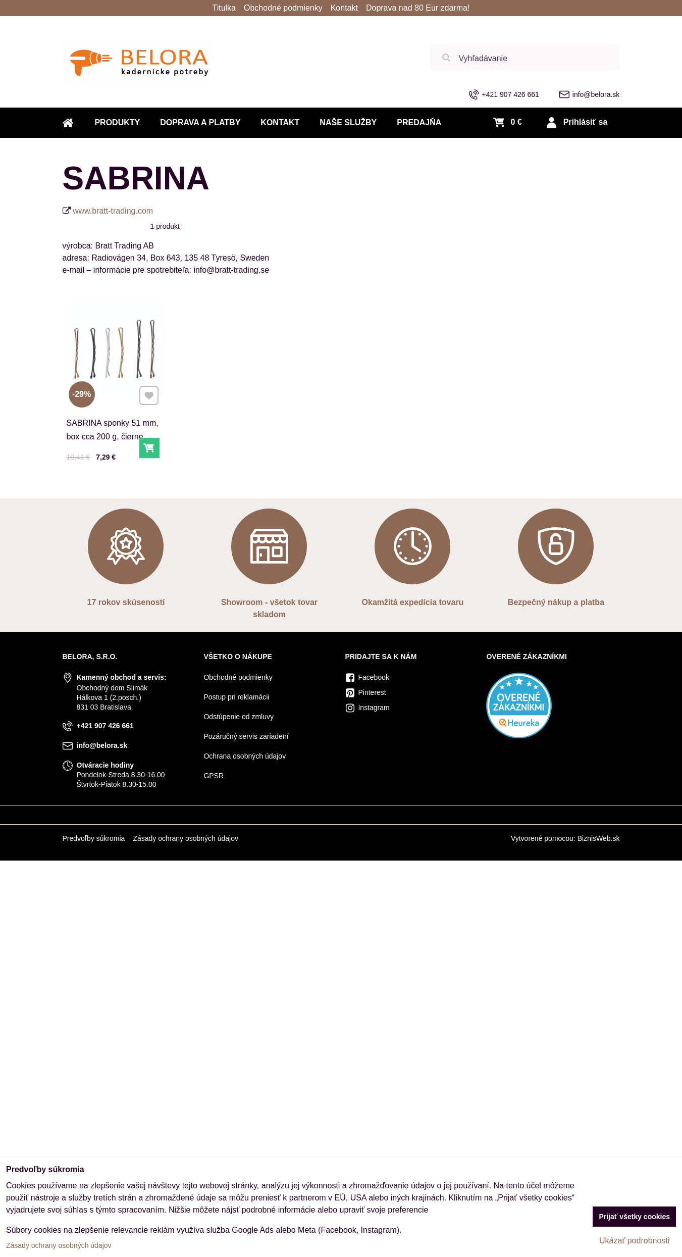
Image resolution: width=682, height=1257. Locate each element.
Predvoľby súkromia (93, 838)
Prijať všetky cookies (634, 1217)
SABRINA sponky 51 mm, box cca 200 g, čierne (113, 430)
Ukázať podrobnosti (634, 1240)
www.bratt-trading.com (113, 211)
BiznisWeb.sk (599, 838)
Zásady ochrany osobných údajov (185, 838)
